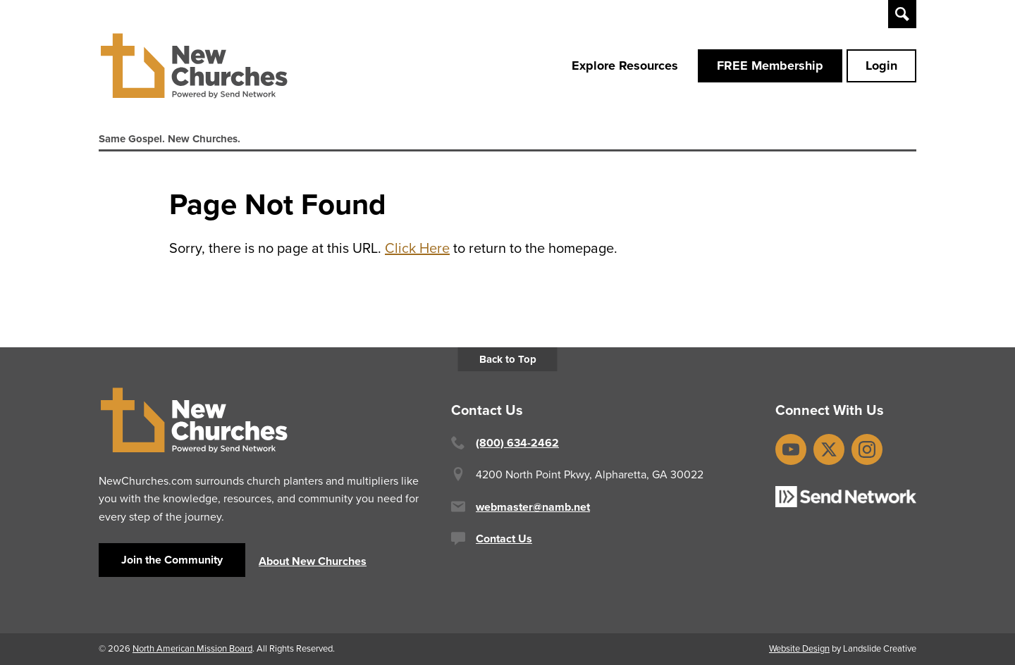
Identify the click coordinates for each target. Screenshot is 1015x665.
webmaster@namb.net (533, 507)
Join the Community (172, 560)
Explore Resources (625, 65)
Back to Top (507, 359)
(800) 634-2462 (517, 443)
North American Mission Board (192, 648)
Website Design (799, 648)
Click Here (417, 248)
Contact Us (504, 538)
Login (881, 65)
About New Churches (313, 561)
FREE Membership (770, 65)
